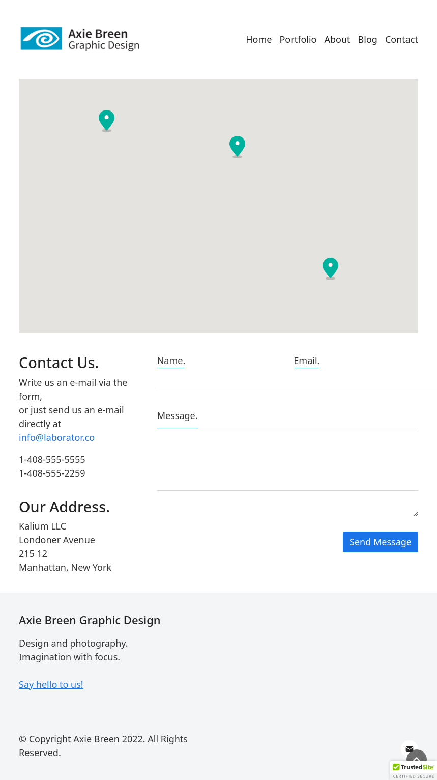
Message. (177, 415)
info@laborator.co (57, 437)
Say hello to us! (51, 684)
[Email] (409, 749)
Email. (306, 360)
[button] (237, 147)
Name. (171, 360)
